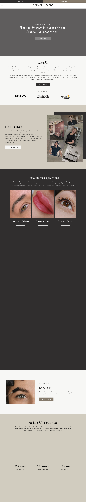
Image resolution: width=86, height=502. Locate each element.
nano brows (43, 69)
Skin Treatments (20, 466)
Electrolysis (65, 466)
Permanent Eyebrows (20, 221)
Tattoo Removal (43, 466)
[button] (2, 5)
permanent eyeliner (59, 69)
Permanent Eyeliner (65, 221)
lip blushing (50, 69)
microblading (35, 69)
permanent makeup (25, 67)
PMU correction (70, 69)
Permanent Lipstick (43, 221)
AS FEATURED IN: (43, 91)
